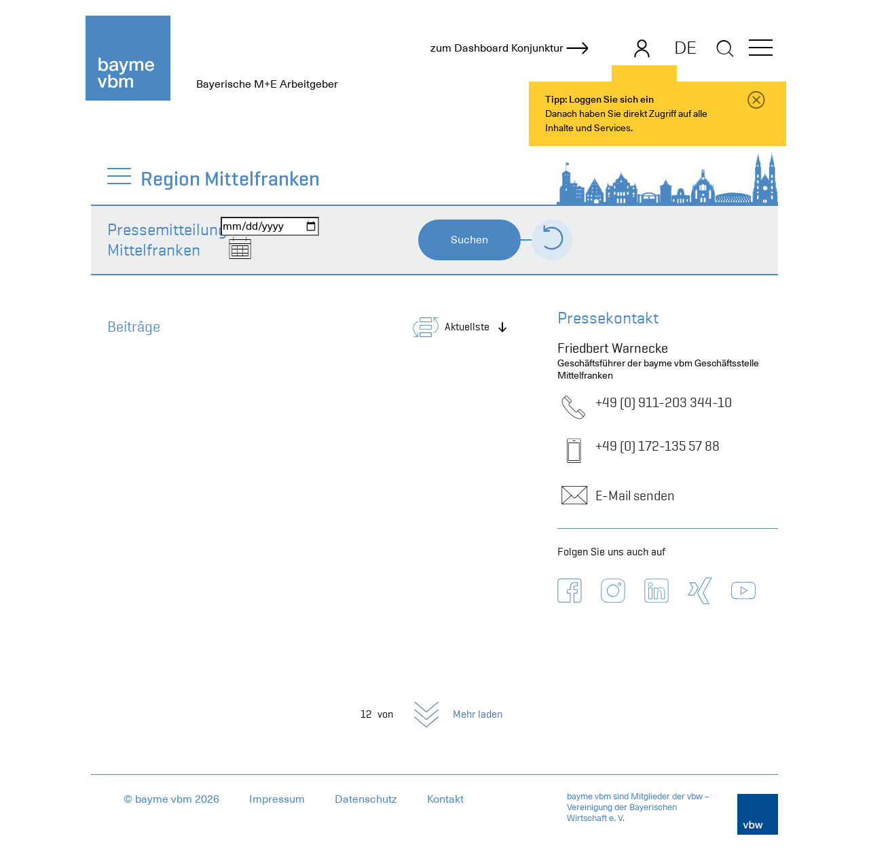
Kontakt (445, 799)
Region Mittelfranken (231, 178)
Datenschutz (366, 799)
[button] (761, 49)
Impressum (277, 799)
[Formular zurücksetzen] (552, 240)
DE (685, 47)
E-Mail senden (616, 495)
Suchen (469, 240)
